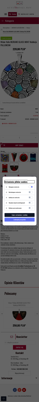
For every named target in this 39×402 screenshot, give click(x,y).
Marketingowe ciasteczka (15, 192)
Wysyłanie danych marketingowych (17, 203)
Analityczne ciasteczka (14, 197)
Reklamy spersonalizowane (15, 208)
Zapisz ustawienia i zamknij (19, 215)
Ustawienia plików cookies (16, 181)
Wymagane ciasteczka (14, 187)
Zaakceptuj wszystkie (19, 219)
